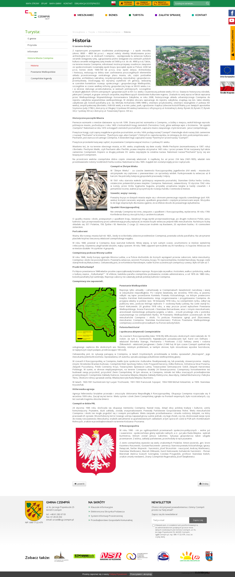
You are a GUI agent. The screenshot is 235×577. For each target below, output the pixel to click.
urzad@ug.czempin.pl (63, 519)
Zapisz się (198, 520)
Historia (34, 65)
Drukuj (203, 483)
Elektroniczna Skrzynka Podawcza (108, 511)
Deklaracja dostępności (87, 3)
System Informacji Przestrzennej (107, 515)
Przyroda (32, 45)
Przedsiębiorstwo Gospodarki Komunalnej (112, 520)
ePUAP (44, 3)
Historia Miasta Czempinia (40, 58)
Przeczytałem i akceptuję (141, 574)
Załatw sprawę (170, 15)
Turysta (138, 15)
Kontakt (68, 3)
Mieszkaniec (86, 15)
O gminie (32, 38)
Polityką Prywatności (118, 574)
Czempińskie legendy (41, 78)
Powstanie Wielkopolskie (43, 71)
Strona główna (78, 32)
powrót (79, 483)
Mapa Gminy (55, 3)
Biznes (113, 15)
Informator (33, 51)
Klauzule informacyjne (102, 507)
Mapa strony (32, 3)
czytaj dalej (160, 537)
